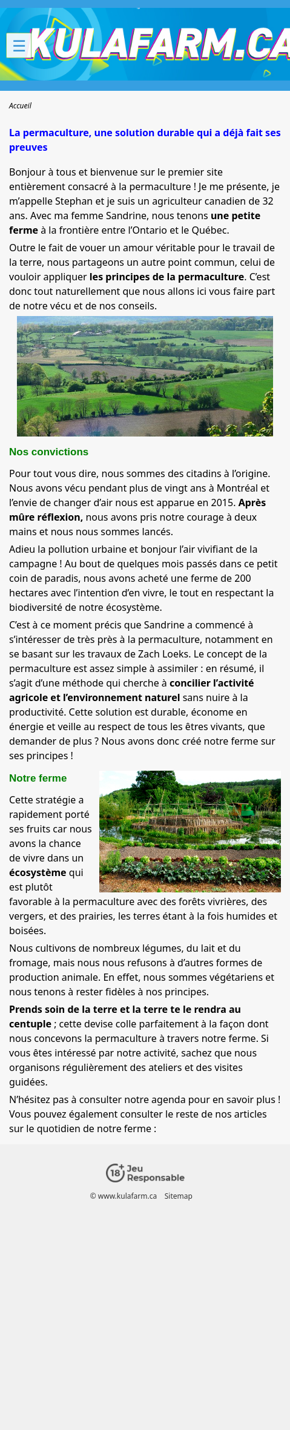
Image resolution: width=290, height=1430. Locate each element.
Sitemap (179, 1196)
